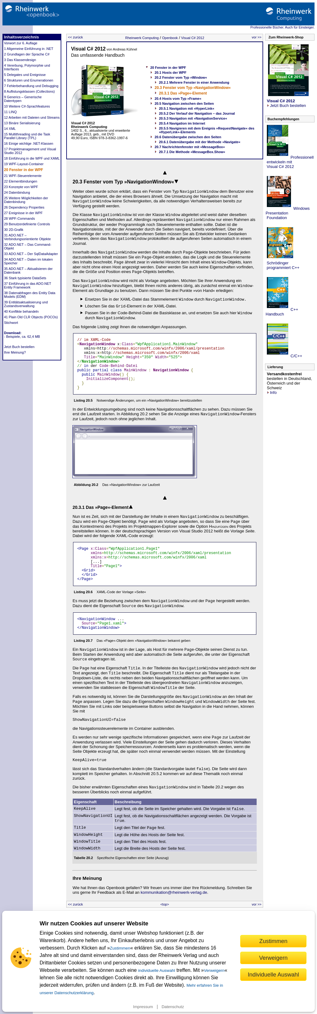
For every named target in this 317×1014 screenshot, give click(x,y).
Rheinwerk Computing (141, 38)
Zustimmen (120, 948)
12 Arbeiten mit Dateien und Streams (32, 117)
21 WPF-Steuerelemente (22, 176)
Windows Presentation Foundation (288, 213)
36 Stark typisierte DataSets (25, 278)
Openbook (170, 38)
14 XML (10, 128)
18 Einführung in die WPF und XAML (32, 158)
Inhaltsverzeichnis (21, 37)
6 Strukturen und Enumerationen (28, 80)
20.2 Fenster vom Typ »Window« (180, 77)
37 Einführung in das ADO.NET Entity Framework (27, 285)
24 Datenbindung (17, 192)
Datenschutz (173, 1006)
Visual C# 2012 (192, 38)
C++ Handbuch (282, 311)
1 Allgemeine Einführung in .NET (28, 49)
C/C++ (295, 356)
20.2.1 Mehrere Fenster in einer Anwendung (194, 82)
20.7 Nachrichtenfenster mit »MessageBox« (189, 147)
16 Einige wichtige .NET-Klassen (28, 143)
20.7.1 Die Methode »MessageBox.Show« (192, 152)
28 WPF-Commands (19, 218)
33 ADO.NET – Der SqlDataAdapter (31, 254)
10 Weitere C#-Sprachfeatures (27, 106)
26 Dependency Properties (24, 207)
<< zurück (75, 37)
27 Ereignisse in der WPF (23, 213)
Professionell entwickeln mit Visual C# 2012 (290, 162)
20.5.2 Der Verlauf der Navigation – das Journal (197, 113)
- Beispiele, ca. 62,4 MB (22, 336)
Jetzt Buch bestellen (19, 347)
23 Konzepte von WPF (21, 187)
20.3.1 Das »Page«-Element (183, 93)
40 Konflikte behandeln (21, 311)
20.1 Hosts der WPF (170, 72)
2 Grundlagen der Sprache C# (27, 54)
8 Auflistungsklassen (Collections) (29, 91)
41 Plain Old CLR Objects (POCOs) (31, 317)
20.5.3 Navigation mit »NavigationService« (193, 118)
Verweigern (214, 970)
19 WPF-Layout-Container (24, 164)
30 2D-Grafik (13, 229)
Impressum (143, 1006)
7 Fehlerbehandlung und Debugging (31, 86)
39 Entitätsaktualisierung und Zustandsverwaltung (26, 304)
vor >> (256, 37)
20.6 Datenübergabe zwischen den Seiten (187, 137)
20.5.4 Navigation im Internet (182, 123)
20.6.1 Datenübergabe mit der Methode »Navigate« (199, 142)
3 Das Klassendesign (20, 60)
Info (272, 392)
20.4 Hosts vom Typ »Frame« (177, 98)
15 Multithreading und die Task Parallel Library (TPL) (27, 136)
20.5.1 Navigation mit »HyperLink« (186, 108)
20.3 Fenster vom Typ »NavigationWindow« (192, 88)
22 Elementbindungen (20, 181)
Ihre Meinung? (15, 352)
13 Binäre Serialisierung (22, 123)
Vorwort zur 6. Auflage (20, 43)
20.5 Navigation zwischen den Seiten (184, 103)
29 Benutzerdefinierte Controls (27, 224)
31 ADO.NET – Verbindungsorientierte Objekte (27, 237)
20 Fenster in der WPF (23, 170)
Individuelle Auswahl (273, 974)
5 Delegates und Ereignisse (25, 75)
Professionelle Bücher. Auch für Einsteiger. (282, 27)
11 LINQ (10, 112)
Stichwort (11, 322)
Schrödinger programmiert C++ (282, 265)
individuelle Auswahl (156, 970)
